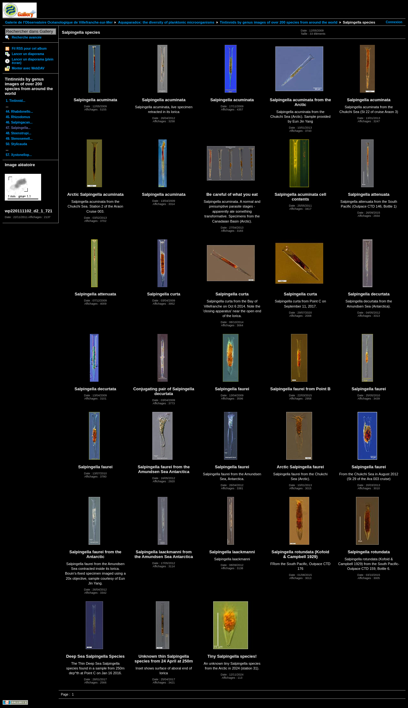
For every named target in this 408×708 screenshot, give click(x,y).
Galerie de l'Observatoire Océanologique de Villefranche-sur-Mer (59, 22)
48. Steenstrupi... (18, 133)
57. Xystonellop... (19, 155)
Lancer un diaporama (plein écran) (33, 61)
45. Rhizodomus (18, 117)
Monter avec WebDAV (28, 68)
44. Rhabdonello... (19, 111)
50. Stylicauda (16, 144)
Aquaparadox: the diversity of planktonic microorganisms (166, 22)
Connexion (394, 22)
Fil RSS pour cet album (29, 48)
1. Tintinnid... (15, 101)
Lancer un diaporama (28, 54)
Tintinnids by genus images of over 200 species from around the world (279, 22)
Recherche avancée (26, 37)
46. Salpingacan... (19, 122)
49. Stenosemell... (19, 138)
